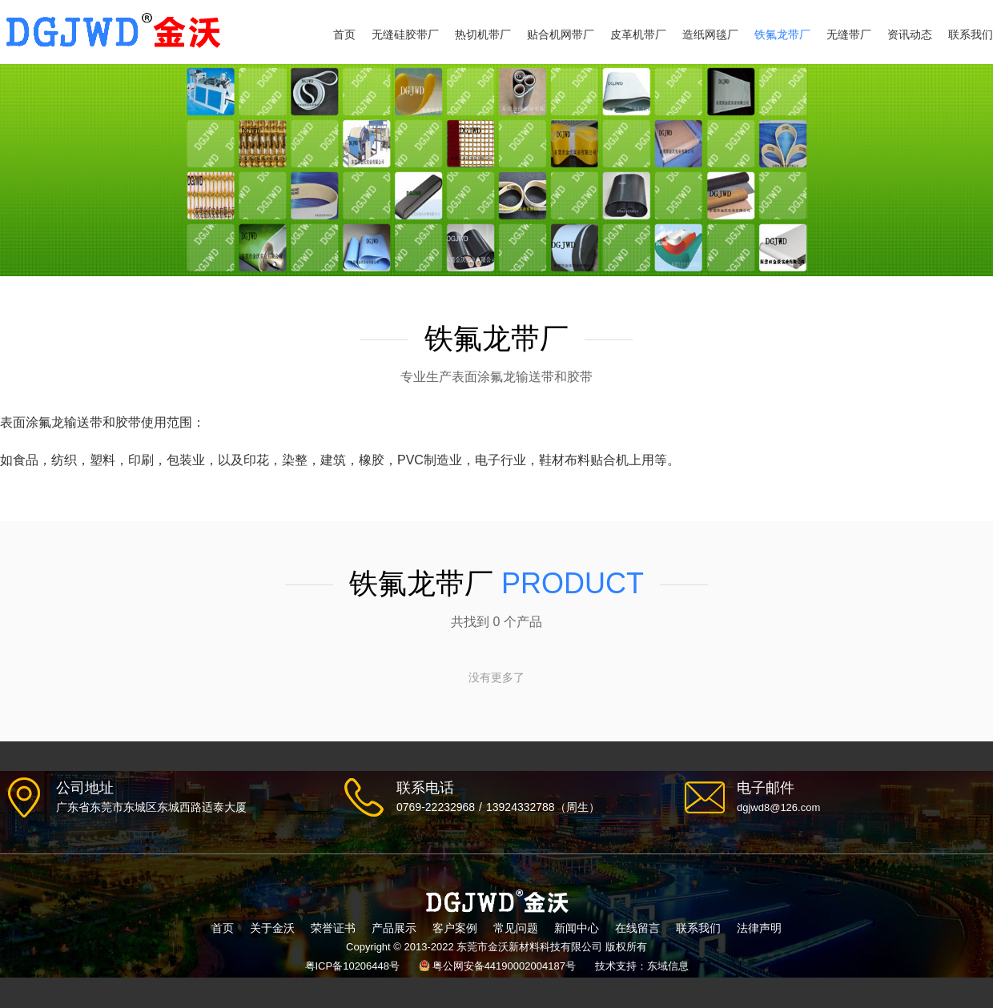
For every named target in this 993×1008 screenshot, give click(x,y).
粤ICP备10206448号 (352, 966)
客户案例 (454, 928)
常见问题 (515, 928)
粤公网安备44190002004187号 (504, 966)
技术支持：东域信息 (642, 966)
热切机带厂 (483, 34)
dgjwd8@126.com (778, 807)
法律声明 (759, 928)
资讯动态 (909, 34)
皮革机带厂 (638, 34)
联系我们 (970, 34)
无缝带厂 (848, 34)
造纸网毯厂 (710, 34)
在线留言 (637, 928)
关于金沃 (272, 928)
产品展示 (394, 928)
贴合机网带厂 (560, 34)
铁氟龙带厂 (782, 34)
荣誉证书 (333, 928)
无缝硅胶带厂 (405, 34)
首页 (344, 34)
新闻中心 (576, 928)
